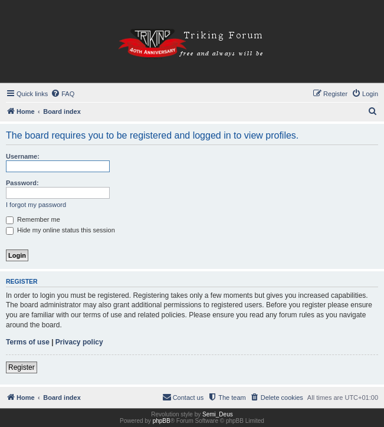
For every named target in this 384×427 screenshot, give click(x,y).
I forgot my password (36, 204)
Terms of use (28, 342)
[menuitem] (62, 94)
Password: (22, 182)
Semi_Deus (217, 414)
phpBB (161, 421)
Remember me (33, 219)
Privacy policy (79, 342)
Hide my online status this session (60, 230)
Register (21, 367)
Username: (23, 156)
